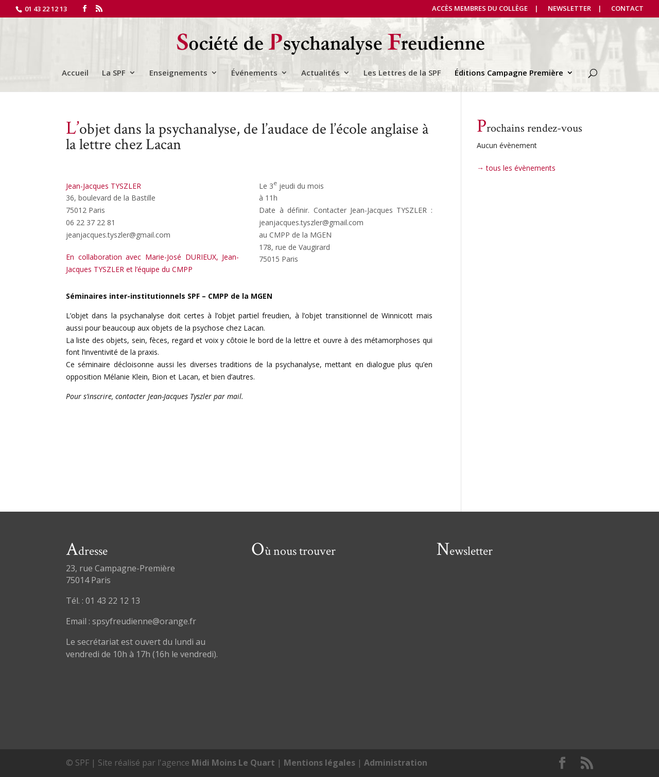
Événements (254, 73)
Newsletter (569, 9)
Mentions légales (319, 762)
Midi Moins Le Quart (233, 762)
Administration (395, 762)
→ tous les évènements (516, 168)
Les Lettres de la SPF (402, 73)
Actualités (320, 73)
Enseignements (178, 73)
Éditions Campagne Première (509, 73)
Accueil (75, 73)
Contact (627, 9)
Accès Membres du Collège (480, 9)
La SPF (114, 73)
